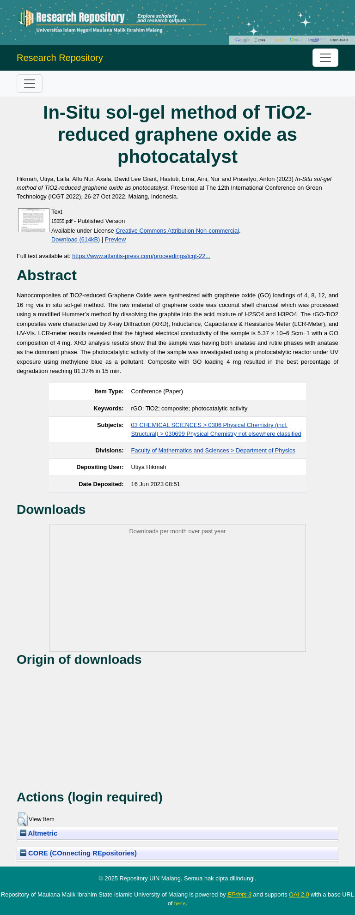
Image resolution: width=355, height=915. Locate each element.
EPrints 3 (239, 894)
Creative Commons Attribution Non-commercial (177, 230)
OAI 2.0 (299, 894)
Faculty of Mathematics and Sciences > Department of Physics (213, 450)
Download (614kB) (75, 239)
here (180, 903)
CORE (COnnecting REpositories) (78, 853)
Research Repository (60, 58)
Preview (115, 239)
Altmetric (38, 833)
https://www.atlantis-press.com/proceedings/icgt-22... (141, 256)
